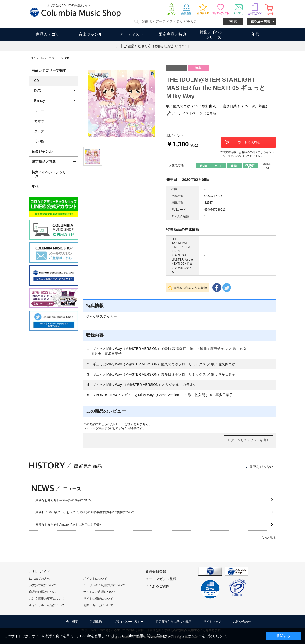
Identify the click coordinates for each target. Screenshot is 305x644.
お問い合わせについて (98, 605)
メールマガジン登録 (160, 579)
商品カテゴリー (49, 34)
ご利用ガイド (39, 572)
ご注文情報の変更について (47, 598)
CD (36, 81)
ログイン (122, 428)
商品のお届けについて (44, 592)
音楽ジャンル (90, 34)
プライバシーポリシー (129, 621)
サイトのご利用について (99, 592)
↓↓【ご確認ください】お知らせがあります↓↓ (152, 46)
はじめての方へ (39, 578)
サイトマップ (212, 621)
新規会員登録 (155, 572)
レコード (41, 111)
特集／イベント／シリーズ (49, 174)
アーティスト (131, 34)
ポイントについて (95, 578)
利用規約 (96, 621)
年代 (255, 34)
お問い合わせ (242, 621)
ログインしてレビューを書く (248, 440)
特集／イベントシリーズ (213, 34)
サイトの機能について (98, 598)
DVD (37, 91)
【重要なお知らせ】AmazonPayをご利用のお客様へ (67, 524)
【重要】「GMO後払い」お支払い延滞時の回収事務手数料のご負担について (84, 512)
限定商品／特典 (172, 34)
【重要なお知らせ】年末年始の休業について (62, 500)
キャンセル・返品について (47, 605)
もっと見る (268, 537)
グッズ (39, 131)
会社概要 (72, 621)
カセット (41, 121)
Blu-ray (39, 101)
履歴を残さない (261, 467)
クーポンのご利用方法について (104, 585)
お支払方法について (42, 585)
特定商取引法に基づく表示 (173, 621)
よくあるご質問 (157, 586)
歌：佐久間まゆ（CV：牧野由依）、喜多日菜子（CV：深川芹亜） (217, 106)
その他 (39, 141)
